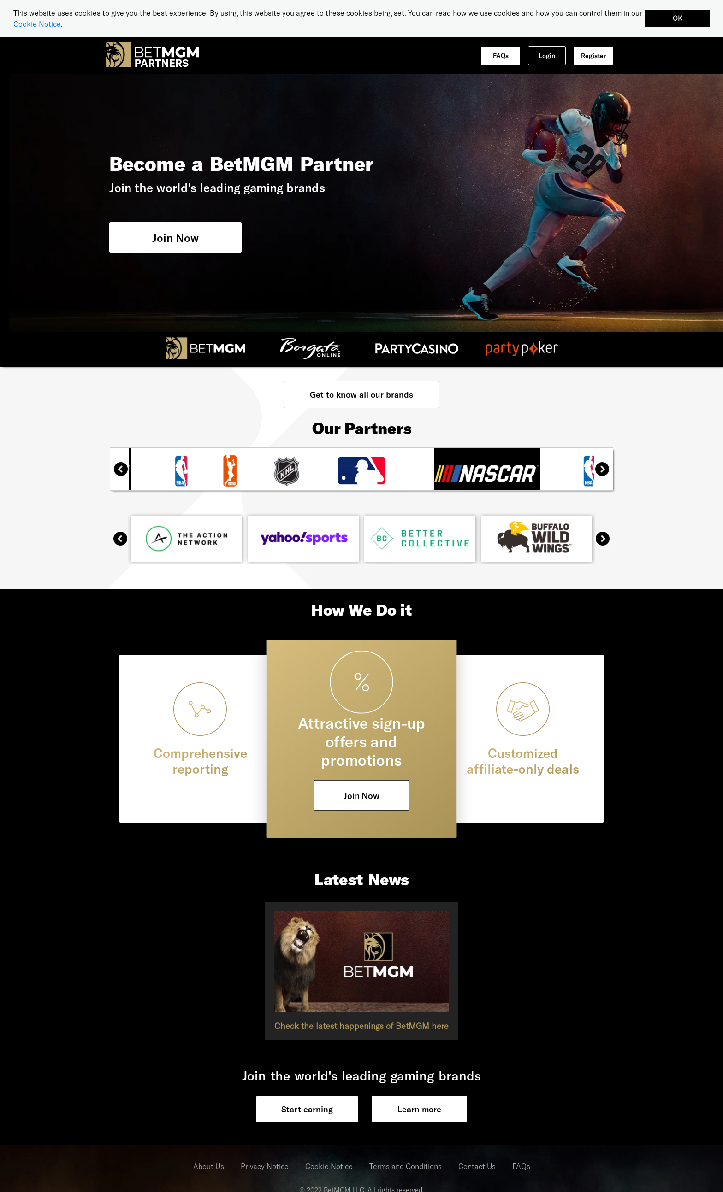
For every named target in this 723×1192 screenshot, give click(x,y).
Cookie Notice (37, 23)
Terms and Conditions (405, 1165)
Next (605, 472)
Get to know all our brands (361, 394)
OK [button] (677, 18)
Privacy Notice (265, 1165)
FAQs (501, 55)
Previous (124, 472)
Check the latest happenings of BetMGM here (361, 1025)
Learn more (419, 1109)
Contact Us (477, 1165)
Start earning (307, 1109)
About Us (208, 1165)
